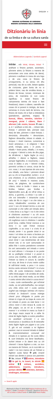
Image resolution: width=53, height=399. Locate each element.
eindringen (14, 372)
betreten (40, 370)
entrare (27, 364)
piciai (21, 121)
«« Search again (10, 381)
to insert (26, 361)
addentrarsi (14, 367)
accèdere (39, 364)
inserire (27, 367)
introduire (39, 358)
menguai (13, 121)
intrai (25, 64)
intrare (31, 64)
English (42, 11)
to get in (16, 361)
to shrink (36, 361)
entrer (31, 358)
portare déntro (15, 370)
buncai (12, 118)
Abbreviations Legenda (22, 56)
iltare (39, 121)
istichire (38, 118)
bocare (32, 124)
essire (24, 124)
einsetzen (24, 372)
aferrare (12, 124)
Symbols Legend (40, 56)
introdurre (39, 367)
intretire (28, 118)
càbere (31, 121)
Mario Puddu (40, 392)
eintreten (30, 370)
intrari (38, 64)
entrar (11, 364)
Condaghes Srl (22, 391)
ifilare (20, 118)
